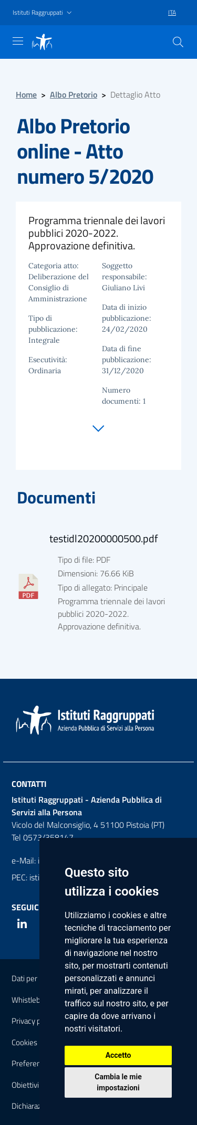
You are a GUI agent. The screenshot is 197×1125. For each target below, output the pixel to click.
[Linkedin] (22, 923)
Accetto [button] (118, 1055)
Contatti (29, 783)
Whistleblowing (37, 1000)
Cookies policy (35, 1042)
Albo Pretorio (73, 94)
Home (26, 94)
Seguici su (33, 907)
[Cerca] (178, 42)
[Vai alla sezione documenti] (98, 426)
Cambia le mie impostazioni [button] (118, 1082)
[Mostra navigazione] (18, 41)
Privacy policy (34, 1021)
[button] (43, 13)
